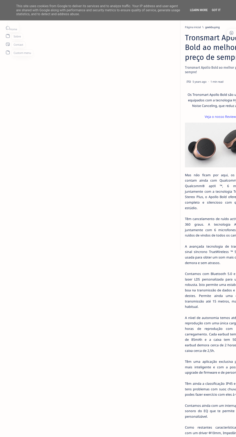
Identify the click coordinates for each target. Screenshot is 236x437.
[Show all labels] (186, 237)
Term (177, 251)
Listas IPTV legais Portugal (200, 147)
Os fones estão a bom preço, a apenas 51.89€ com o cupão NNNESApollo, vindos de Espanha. (92, 361)
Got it (216, 10)
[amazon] (188, 207)
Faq (215, 251)
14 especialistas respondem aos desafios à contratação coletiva (204, 79)
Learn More (199, 10)
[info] (194, 100)
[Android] (196, 123)
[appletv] (217, 228)
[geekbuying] (47, 27)
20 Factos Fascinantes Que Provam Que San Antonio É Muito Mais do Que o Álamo (205, 110)
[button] (205, 429)
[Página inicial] (7, 28)
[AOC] (188, 218)
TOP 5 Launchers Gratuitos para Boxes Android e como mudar (204, 131)
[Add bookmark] (147, 67)
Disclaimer (190, 251)
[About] (7, 36)
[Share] (159, 67)
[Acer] (188, 197)
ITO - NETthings (39, 429)
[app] (217, 218)
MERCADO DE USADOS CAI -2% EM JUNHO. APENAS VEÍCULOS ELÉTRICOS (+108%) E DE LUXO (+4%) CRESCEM (205, 167)
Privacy (204, 251)
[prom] (47, 376)
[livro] (194, 71)
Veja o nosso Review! (93, 97)
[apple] (188, 228)
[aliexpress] (217, 197)
